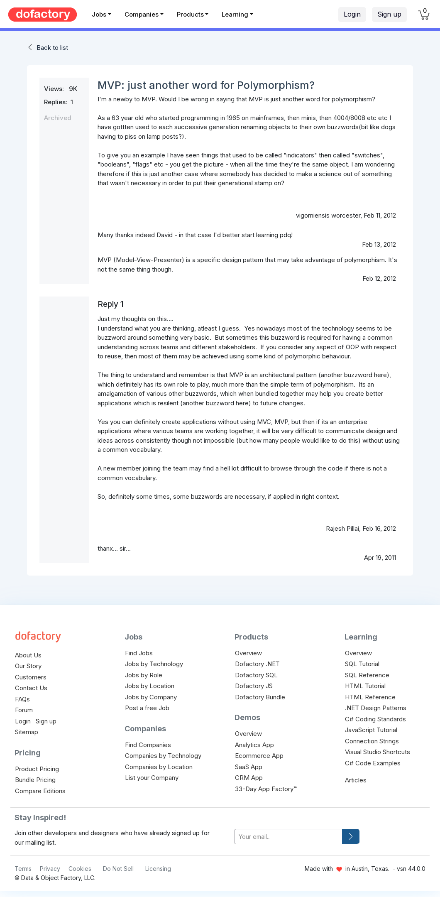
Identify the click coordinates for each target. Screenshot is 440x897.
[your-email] (288, 836)
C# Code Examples (373, 763)
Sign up (389, 14)
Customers (30, 677)
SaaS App (248, 767)
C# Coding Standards (375, 719)
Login (352, 14)
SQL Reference (367, 675)
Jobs (99, 14)
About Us (28, 655)
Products (190, 14)
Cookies (79, 868)
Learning (235, 14)
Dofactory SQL (256, 675)
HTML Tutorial (365, 686)
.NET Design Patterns (375, 708)
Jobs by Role (143, 675)
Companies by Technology (163, 756)
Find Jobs (139, 653)
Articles (356, 780)
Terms (23, 868)
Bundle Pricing (35, 780)
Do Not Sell (118, 868)
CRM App (249, 778)
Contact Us (31, 688)
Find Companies (148, 745)
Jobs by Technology (154, 664)
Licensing (158, 868)
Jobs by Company (151, 697)
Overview (248, 653)
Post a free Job (147, 708)
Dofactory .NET (257, 664)
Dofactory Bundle (260, 697)
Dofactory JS (254, 686)
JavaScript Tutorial (371, 730)
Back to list (52, 47)
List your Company (151, 778)
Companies (142, 14)
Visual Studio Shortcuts (377, 752)
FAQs (22, 699)
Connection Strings (372, 741)
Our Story (28, 666)
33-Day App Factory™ (266, 789)
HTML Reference (370, 697)
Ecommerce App (259, 756)
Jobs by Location (149, 686)
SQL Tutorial (362, 664)
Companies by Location (159, 767)
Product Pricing (37, 769)
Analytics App (254, 745)
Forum (24, 710)
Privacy (50, 868)
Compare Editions (40, 791)
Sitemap (26, 732)
